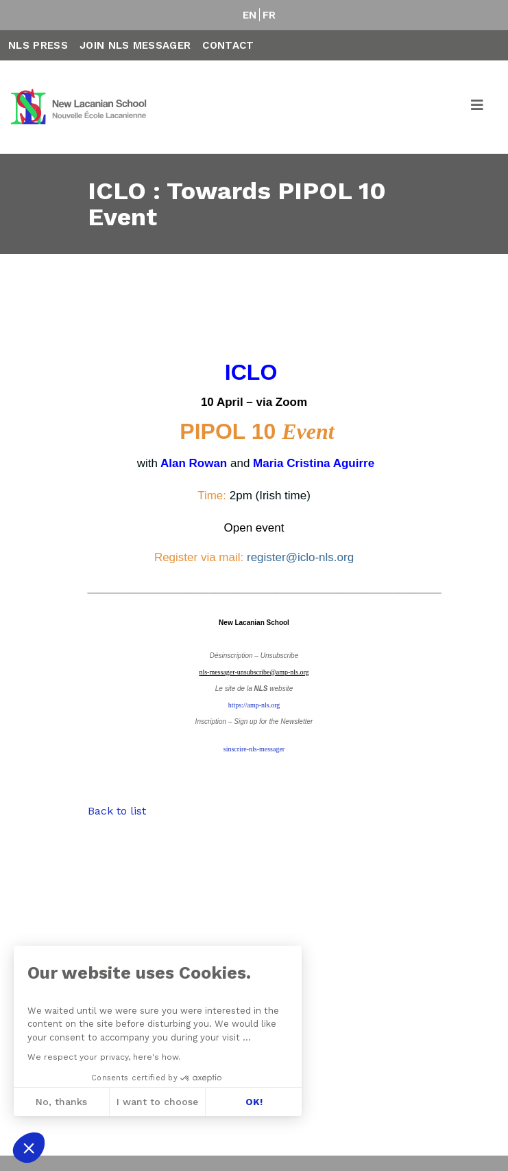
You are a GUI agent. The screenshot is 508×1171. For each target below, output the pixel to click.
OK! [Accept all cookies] (254, 1101)
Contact (228, 45)
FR (269, 15)
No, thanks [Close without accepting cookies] (61, 1101)
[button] (28, 1147)
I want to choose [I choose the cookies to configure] (157, 1101)
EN (250, 15)
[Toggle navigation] (478, 107)
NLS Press (38, 45)
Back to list (117, 810)
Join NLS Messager (135, 45)
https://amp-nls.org (254, 705)
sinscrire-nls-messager (254, 749)
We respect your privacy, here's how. (103, 1057)
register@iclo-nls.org (300, 557)
